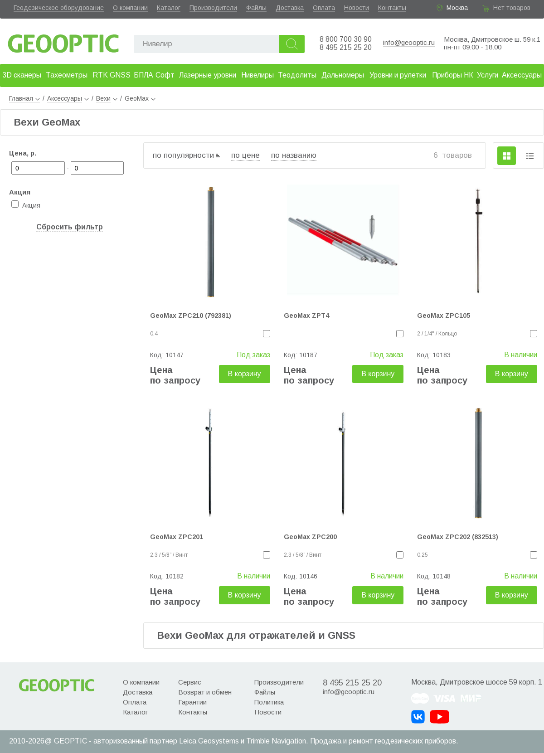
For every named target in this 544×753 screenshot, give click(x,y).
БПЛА (143, 75)
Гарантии (192, 702)
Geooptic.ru (63, 41)
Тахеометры (66, 75)
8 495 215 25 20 (346, 47)
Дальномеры (342, 75)
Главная (24, 98)
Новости (356, 7)
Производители (213, 7)
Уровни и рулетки (397, 75)
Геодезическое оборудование (59, 7)
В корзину (244, 374)
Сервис (189, 682)
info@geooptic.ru (409, 42)
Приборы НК (452, 75)
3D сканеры (21, 75)
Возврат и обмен (205, 692)
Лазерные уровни (207, 75)
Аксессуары (522, 75)
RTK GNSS (111, 75)
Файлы (256, 7)
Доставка (290, 7)
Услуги (487, 75)
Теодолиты (297, 75)
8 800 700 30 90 (346, 39)
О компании (130, 7)
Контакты (392, 7)
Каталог (168, 7)
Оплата (324, 7)
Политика (269, 702)
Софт (165, 75)
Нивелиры (257, 75)
